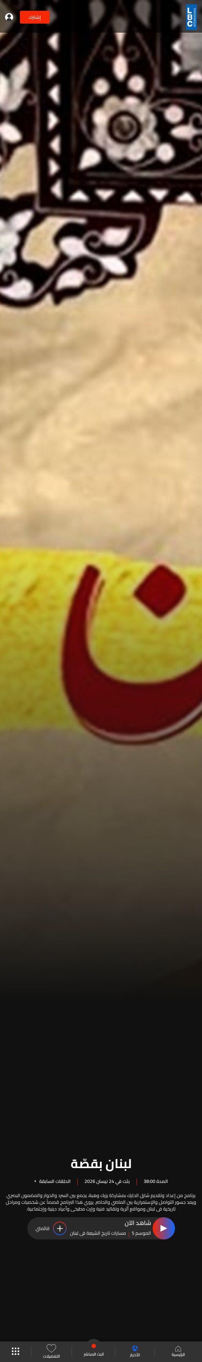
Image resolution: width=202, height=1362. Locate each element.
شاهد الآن (138, 1223)
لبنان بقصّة (101, 1162)
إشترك (35, 17)
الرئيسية (178, 1352)
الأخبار (135, 1352)
